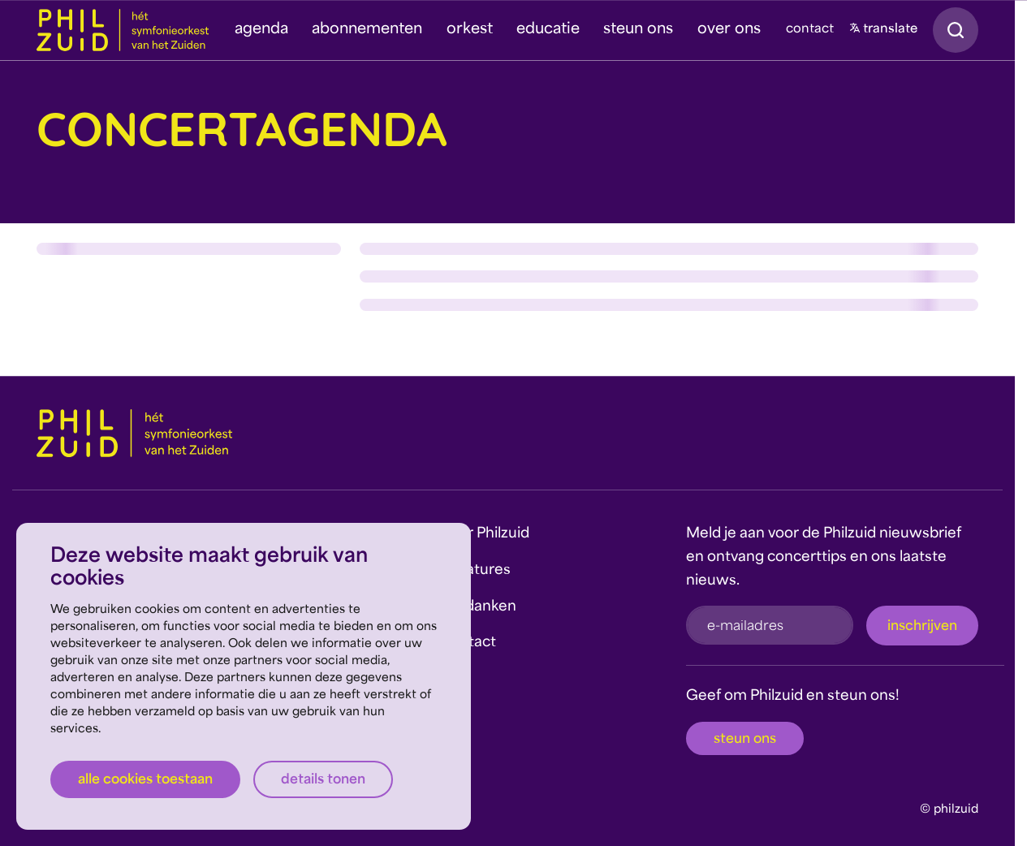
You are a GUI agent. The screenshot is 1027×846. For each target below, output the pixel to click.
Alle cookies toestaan (145, 780)
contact (810, 30)
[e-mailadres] (769, 625)
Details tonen (323, 780)
